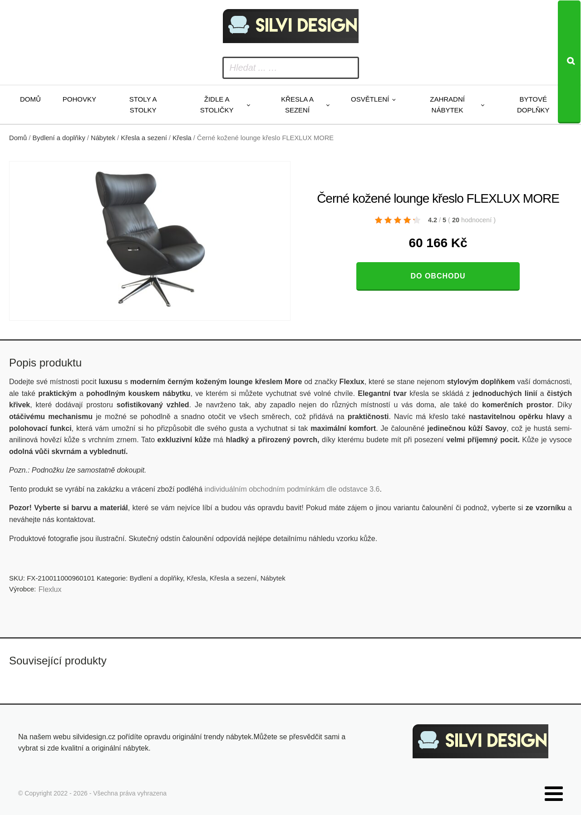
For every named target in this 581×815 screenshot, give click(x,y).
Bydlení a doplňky (59, 138)
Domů (30, 99)
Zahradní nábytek (447, 104)
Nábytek (103, 138)
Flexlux (50, 589)
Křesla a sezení (297, 104)
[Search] (569, 61)
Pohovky (79, 99)
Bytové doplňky (533, 104)
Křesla (182, 138)
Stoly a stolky (143, 104)
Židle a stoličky (217, 104)
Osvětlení (370, 99)
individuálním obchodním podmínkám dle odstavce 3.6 (291, 489)
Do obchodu (437, 276)
